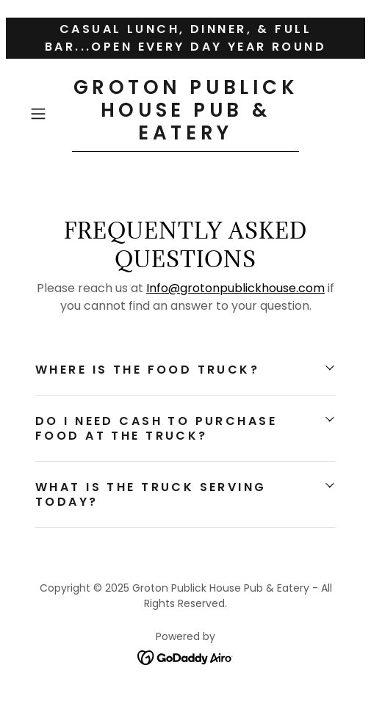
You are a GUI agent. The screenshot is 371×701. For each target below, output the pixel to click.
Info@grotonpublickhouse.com (235, 288)
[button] (48, 113)
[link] (185, 114)
